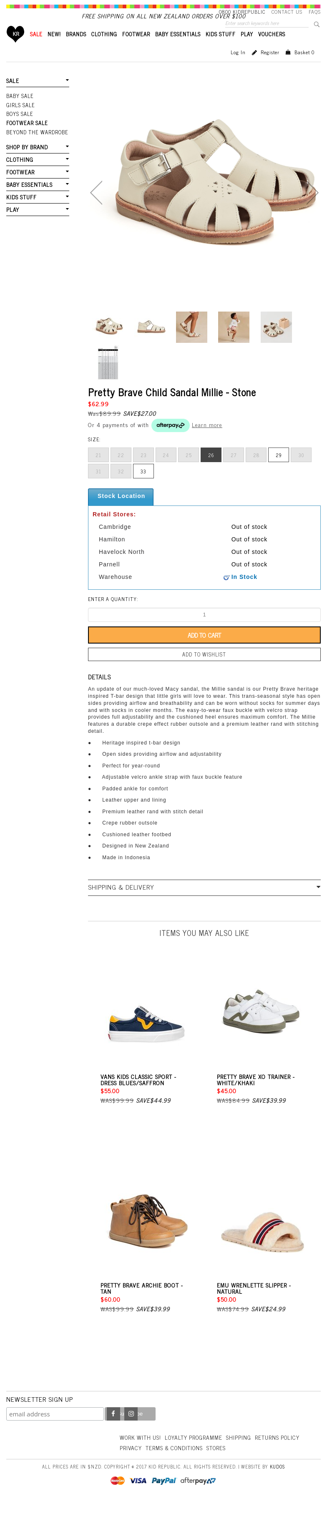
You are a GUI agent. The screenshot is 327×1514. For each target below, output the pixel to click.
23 (144, 469)
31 (98, 485)
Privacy (181, 1461)
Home (15, 48)
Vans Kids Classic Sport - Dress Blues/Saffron (138, 1092)
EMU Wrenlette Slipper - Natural (254, 1301)
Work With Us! (141, 1450)
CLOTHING (104, 48)
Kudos (277, 1479)
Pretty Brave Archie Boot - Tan (142, 1301)
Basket (304, 66)
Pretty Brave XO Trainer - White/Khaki (256, 1092)
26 (211, 469)
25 (189, 469)
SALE (36, 48)
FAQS (315, 12)
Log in (238, 66)
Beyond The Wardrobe (36, 145)
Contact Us (287, 12)
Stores (270, 1461)
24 (166, 469)
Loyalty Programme (196, 1450)
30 (301, 469)
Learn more (207, 438)
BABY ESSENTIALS (178, 48)
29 (279, 469)
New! (54, 48)
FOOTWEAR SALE (26, 136)
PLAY (247, 48)
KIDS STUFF (221, 48)
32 (121, 485)
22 (121, 469)
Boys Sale (19, 127)
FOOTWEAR (136, 48)
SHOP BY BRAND (26, 159)
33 (143, 485)
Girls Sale (20, 118)
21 (98, 469)
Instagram (131, 1427)
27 (233, 469)
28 (256, 469)
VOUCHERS (271, 48)
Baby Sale (19, 110)
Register (270, 66)
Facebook (113, 1427)
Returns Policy (143, 1461)
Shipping (242, 1450)
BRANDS (76, 48)
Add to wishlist (204, 668)
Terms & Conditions (226, 1461)
